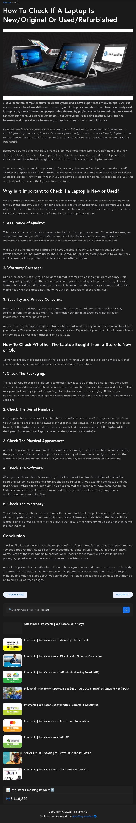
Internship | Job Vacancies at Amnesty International (56, 640)
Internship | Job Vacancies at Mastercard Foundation (56, 721)
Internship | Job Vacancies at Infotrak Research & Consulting (61, 704)
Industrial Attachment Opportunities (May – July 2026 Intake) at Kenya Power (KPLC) (76, 688)
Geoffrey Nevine (82, 816)
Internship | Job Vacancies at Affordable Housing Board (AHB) (61, 672)
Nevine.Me (80, 811)
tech (16, 2)
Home (7, 2)
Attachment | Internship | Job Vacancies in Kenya (54, 624)
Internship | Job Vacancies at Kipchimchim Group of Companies (63, 656)
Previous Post (16, 594)
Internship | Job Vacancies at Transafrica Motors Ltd (56, 769)
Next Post (122, 594)
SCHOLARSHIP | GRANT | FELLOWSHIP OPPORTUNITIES (57, 753)
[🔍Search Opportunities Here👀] (64, 610)
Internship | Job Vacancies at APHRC (46, 737)
